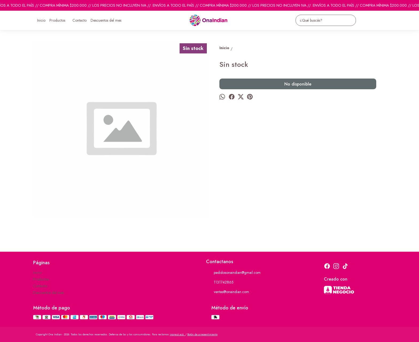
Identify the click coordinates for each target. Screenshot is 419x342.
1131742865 (220, 282)
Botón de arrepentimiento (202, 334)
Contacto (79, 20)
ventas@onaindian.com (227, 292)
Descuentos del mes (106, 20)
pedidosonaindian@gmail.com (233, 273)
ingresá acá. (177, 334)
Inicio (41, 20)
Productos (60, 20)
